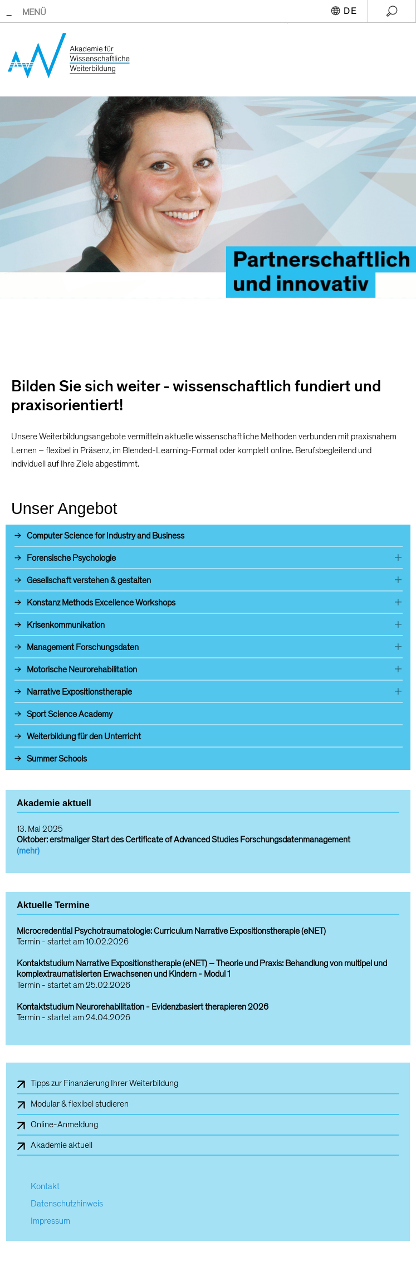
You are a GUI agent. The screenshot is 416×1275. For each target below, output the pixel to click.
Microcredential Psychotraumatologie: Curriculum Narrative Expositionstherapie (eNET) (171, 931)
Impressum (50, 1221)
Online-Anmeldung (64, 1124)
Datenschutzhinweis (67, 1204)
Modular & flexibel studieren (80, 1104)
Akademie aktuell (61, 1145)
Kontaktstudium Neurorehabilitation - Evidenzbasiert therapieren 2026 (142, 1007)
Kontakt (45, 1186)
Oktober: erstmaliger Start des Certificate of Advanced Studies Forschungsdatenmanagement (183, 839)
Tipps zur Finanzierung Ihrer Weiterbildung (104, 1083)
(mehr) (28, 851)
